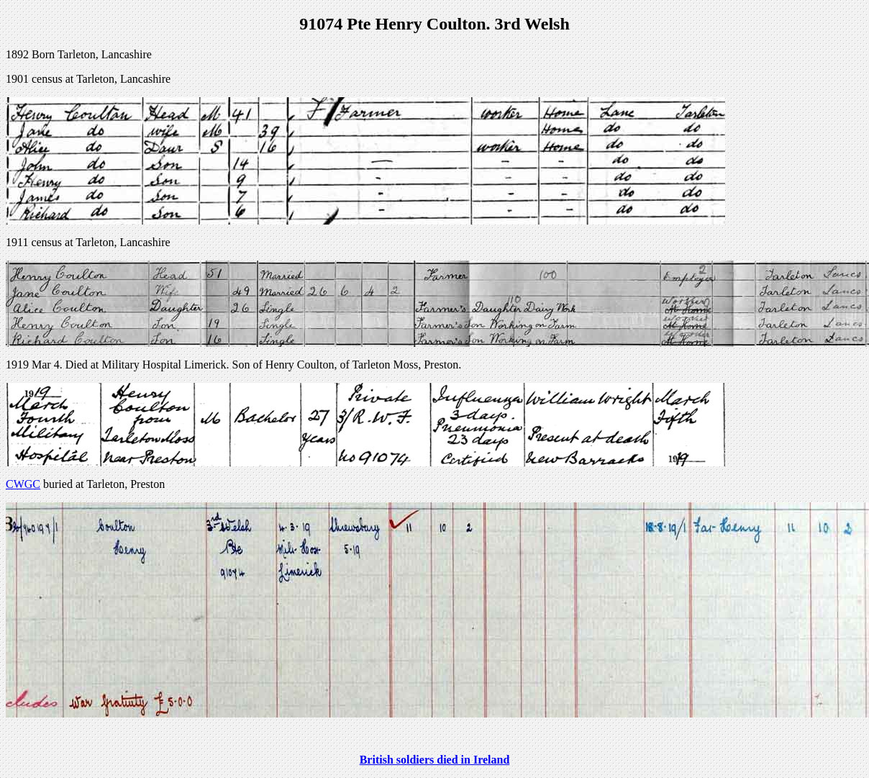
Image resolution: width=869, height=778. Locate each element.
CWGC (23, 484)
